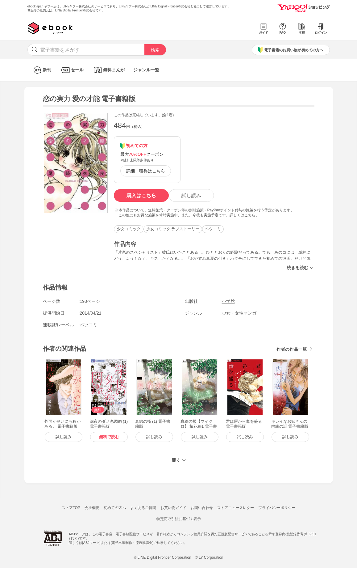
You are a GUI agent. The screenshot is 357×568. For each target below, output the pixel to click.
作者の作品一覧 (291, 349)
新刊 (41, 70)
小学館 (228, 301)
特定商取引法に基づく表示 (178, 519)
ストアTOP (71, 508)
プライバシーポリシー (276, 508)
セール (72, 70)
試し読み (191, 195)
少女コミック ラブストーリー (173, 229)
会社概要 (92, 508)
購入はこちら (141, 195)
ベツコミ (213, 229)
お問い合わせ (202, 508)
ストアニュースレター (235, 508)
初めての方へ (115, 508)
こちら (249, 215)
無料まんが (108, 70)
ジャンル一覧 (146, 69)
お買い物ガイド (173, 508)
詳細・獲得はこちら (145, 170)
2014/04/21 (91, 313)
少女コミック (129, 229)
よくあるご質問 (143, 508)
